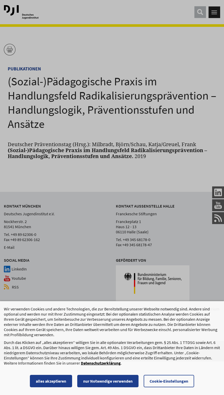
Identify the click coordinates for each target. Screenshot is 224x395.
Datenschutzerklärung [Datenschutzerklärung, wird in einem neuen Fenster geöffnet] (101, 365)
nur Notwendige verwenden (108, 383)
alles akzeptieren (51, 383)
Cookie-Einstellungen (169, 383)
